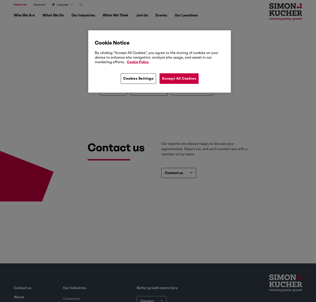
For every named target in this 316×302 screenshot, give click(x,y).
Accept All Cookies (179, 78)
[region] (159, 61)
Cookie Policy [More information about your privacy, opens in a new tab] (138, 62)
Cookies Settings (138, 78)
